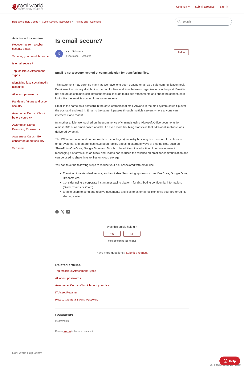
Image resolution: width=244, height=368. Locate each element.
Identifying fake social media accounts (30, 85)
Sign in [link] (224, 6)
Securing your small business (30, 56)
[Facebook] (57, 212)
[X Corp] (62, 212)
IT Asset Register (66, 292)
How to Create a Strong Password (77, 299)
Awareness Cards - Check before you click (28, 115)
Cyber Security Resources (56, 21)
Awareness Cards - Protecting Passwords (26, 127)
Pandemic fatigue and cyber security (30, 103)
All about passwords (25, 94)
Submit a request (205, 6)
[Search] (203, 21)
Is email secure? (22, 63)
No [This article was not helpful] (131, 233)
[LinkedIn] (68, 212)
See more (18, 148)
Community (183, 6)
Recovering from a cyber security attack (27, 46)
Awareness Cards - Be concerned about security (28, 138)
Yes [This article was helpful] (112, 233)
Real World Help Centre (25, 21)
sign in (67, 331)
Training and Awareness (87, 21)
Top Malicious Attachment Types (28, 73)
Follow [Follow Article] (181, 52)
